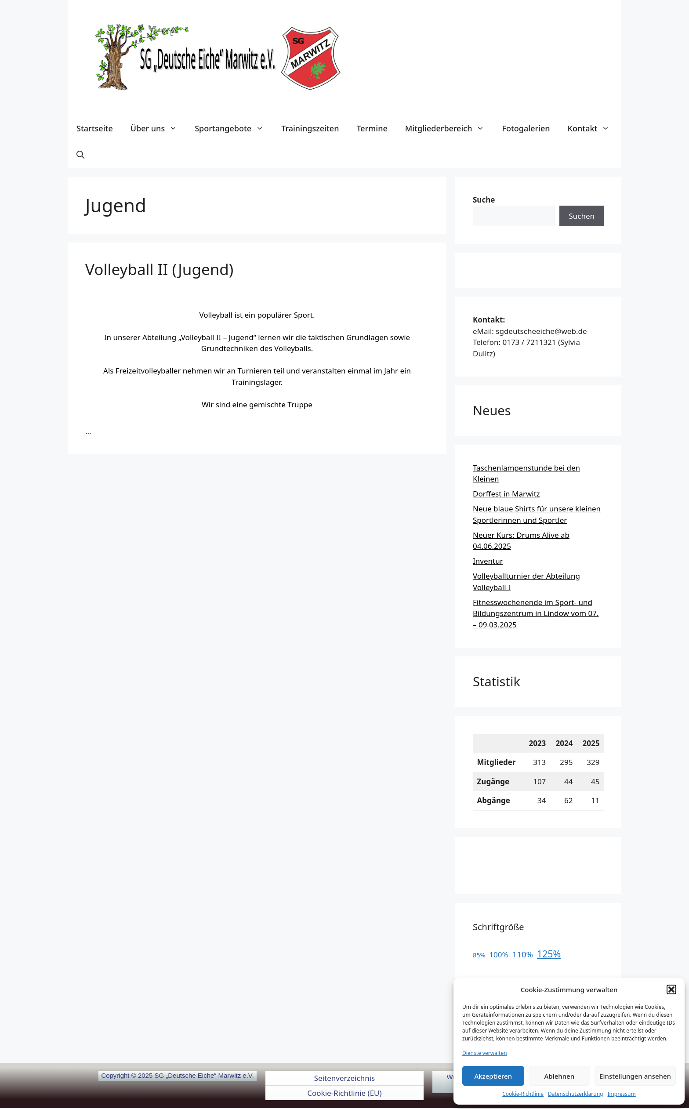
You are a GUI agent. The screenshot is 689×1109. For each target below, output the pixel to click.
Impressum (621, 1094)
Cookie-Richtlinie (523, 1094)
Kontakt (593, 128)
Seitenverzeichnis (344, 1078)
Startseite (94, 128)
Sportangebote (233, 128)
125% (549, 953)
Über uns (158, 128)
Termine (371, 128)
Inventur (488, 561)
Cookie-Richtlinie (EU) (344, 1093)
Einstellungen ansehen (635, 1076)
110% (522, 954)
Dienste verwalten (484, 1053)
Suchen (582, 216)
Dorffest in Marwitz (506, 494)
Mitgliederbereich (449, 128)
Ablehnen (559, 1076)
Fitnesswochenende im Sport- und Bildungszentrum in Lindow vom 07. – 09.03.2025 (535, 613)
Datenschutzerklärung (575, 1094)
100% (498, 955)
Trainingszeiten (310, 128)
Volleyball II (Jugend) (159, 269)
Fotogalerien (526, 128)
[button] (671, 989)
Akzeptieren (493, 1076)
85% (479, 955)
